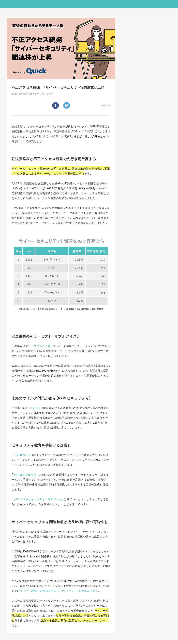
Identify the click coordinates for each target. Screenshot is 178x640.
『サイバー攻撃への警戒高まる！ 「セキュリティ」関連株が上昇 (56, 591)
